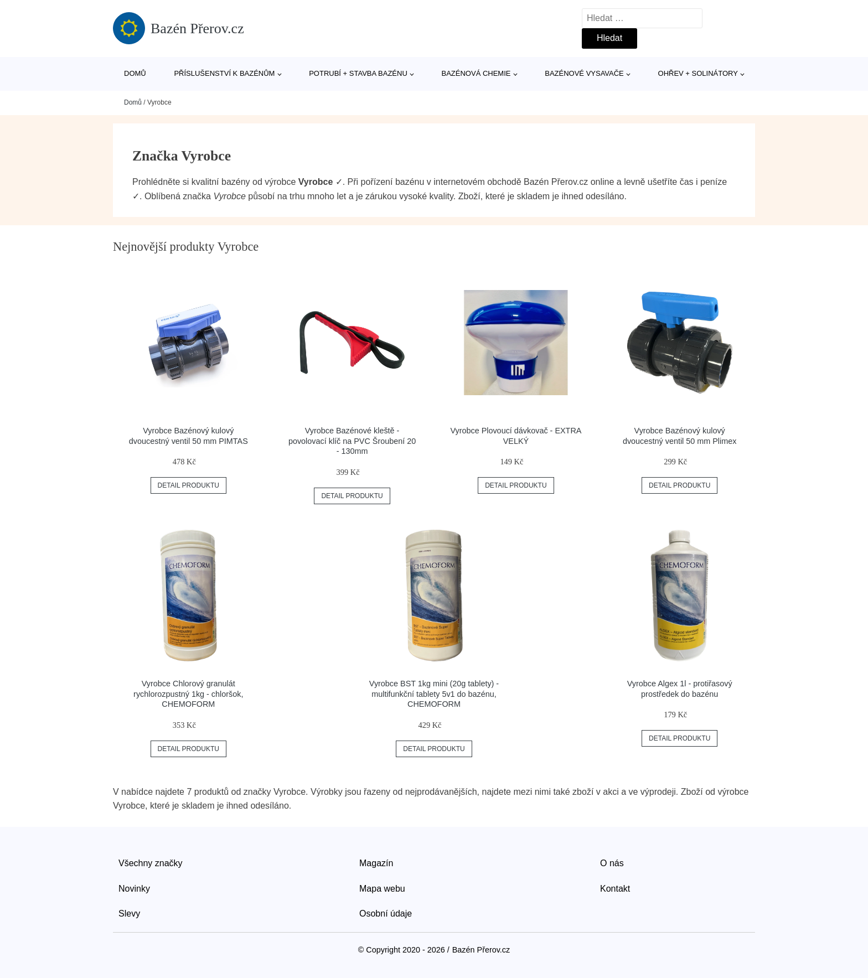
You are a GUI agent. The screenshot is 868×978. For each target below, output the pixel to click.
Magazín (376, 863)
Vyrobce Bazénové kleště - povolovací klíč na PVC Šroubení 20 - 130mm (352, 441)
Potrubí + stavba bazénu (358, 73)
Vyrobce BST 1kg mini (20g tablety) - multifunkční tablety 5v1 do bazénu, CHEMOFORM (434, 693)
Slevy (129, 913)
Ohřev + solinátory (698, 73)
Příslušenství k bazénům (224, 73)
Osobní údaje (385, 913)
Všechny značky (150, 863)
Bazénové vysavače (584, 73)
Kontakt (615, 888)
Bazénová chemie (476, 73)
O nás (612, 863)
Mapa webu (382, 888)
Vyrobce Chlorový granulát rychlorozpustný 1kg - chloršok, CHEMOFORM (188, 693)
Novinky (134, 888)
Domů (135, 73)
